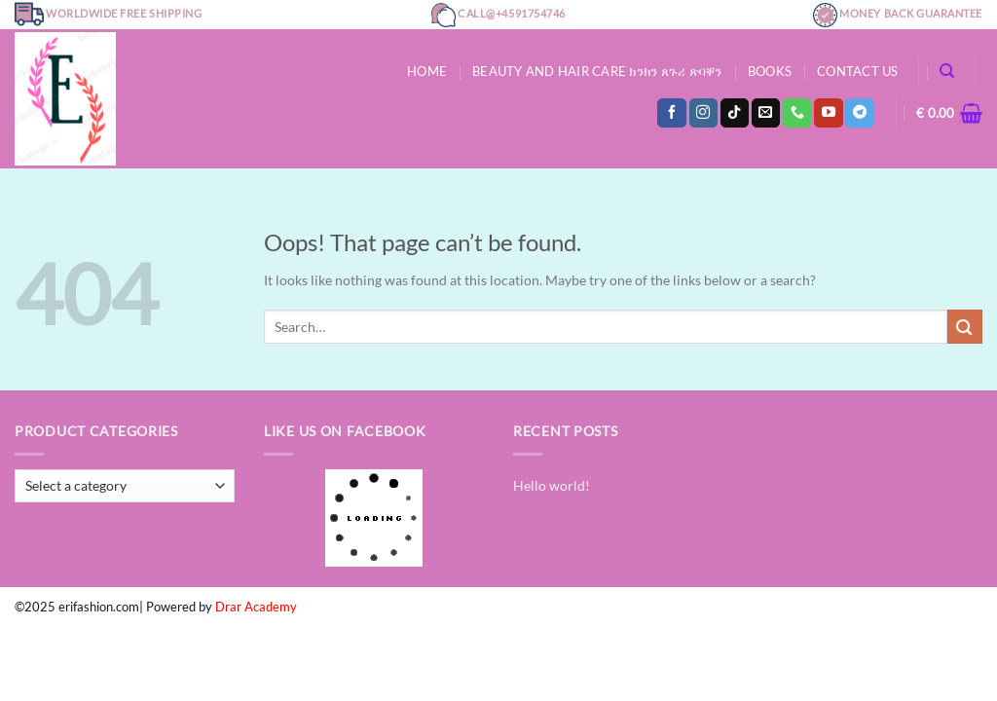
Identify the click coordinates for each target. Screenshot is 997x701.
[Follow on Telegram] (859, 113)
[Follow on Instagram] (703, 113)
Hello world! (551, 485)
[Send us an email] (766, 113)
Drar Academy (256, 606)
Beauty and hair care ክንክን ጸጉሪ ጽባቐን (597, 71)
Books (770, 71)
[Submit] (964, 327)
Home (427, 71)
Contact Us (858, 71)
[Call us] (797, 113)
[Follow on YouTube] (828, 113)
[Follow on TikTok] (734, 113)
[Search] (947, 71)
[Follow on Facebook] (671, 113)
